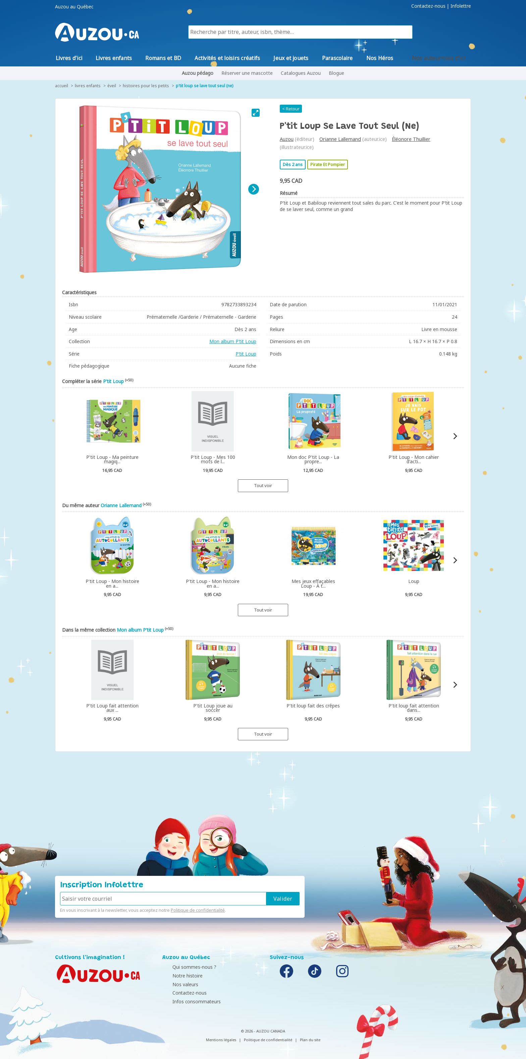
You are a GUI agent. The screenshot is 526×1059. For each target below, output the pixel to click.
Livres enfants (88, 86)
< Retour (291, 109)
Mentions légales (221, 1039)
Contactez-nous (428, 6)
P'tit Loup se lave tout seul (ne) (204, 86)
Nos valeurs (177, 984)
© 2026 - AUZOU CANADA (263, 1031)
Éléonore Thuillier (411, 139)
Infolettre (461, 6)
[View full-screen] (256, 113)
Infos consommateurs (188, 1001)
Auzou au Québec (74, 6)
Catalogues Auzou (301, 73)
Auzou (287, 139)
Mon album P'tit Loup (232, 341)
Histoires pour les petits (146, 86)
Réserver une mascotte (247, 73)
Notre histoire (179, 975)
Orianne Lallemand (340, 139)
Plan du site (310, 1039)
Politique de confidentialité (198, 910)
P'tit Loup (245, 354)
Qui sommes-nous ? (186, 967)
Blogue (336, 73)
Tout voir (263, 485)
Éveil (111, 86)
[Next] (254, 189)
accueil (61, 86)
